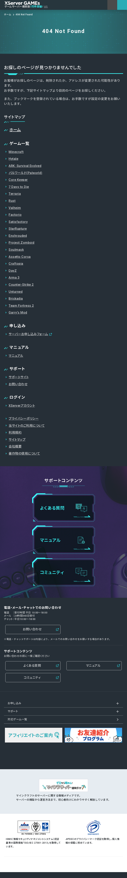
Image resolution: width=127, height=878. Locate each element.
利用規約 (15, 432)
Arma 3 (14, 277)
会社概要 (15, 446)
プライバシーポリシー (24, 418)
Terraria (15, 194)
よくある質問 (32, 665)
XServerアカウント (22, 405)
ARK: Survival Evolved (25, 166)
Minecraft (16, 152)
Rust (12, 201)
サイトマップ (17, 439)
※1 (46, 6)
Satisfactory (18, 222)
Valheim (15, 208)
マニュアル (16, 356)
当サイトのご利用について (27, 426)
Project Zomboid (21, 242)
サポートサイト (19, 377)
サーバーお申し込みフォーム (28, 334)
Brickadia (16, 298)
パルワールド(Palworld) (25, 173)
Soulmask (16, 250)
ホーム (15, 129)
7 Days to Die (19, 187)
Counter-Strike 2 (21, 285)
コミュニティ (32, 677)
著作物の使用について (24, 453)
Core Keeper (18, 180)
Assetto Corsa (20, 257)
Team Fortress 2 (21, 306)
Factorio (15, 215)
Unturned (16, 292)
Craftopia (16, 264)
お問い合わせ (18, 384)
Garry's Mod (18, 312)
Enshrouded (18, 236)
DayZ (13, 271)
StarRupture (18, 229)
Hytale (13, 159)
